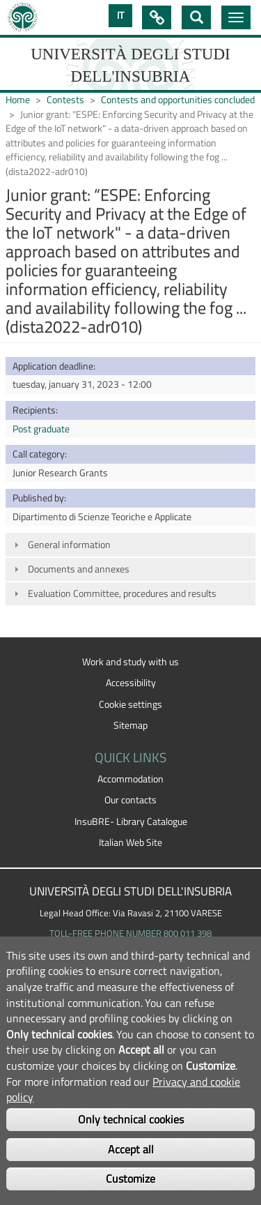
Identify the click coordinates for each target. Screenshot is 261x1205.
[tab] (130, 544)
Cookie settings (130, 704)
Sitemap (130, 725)
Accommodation (130, 779)
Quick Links (156, 17)
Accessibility (131, 682)
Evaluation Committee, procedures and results (122, 593)
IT (120, 15)
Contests (65, 99)
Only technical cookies (131, 1119)
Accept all (131, 1149)
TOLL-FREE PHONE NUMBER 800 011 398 (130, 933)
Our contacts (130, 800)
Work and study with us (130, 661)
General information (69, 544)
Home (18, 99)
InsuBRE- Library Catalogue (130, 821)
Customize (130, 1178)
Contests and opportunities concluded (178, 99)
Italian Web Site (130, 842)
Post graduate (41, 429)
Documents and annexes (78, 569)
